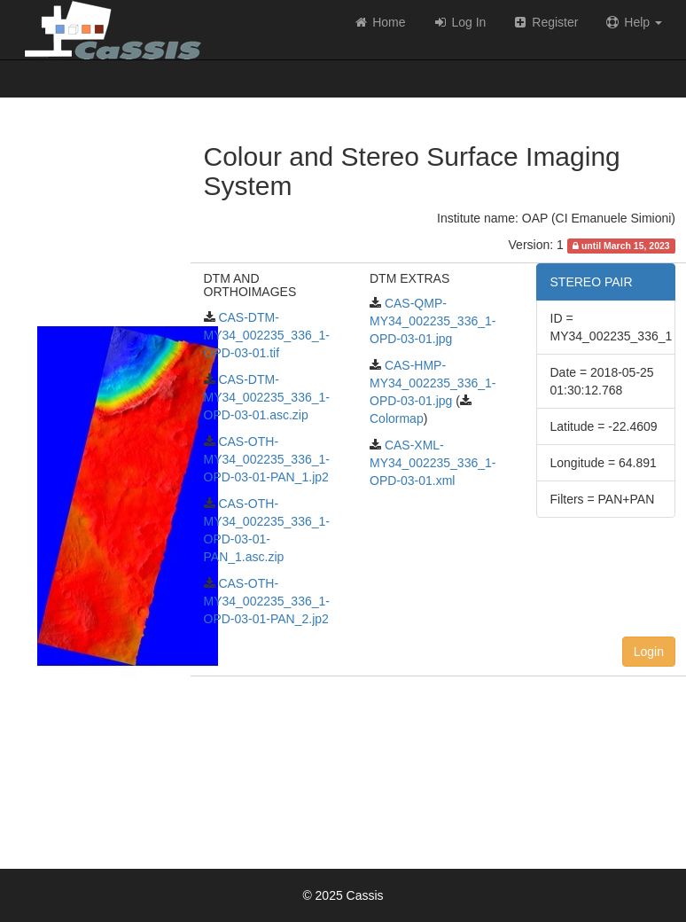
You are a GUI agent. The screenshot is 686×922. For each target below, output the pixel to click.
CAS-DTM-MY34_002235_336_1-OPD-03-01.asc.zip (267, 397)
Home (379, 22)
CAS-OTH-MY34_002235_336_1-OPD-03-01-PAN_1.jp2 (267, 459)
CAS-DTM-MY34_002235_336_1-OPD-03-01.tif (267, 335)
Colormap (397, 418)
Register (545, 22)
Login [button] (649, 652)
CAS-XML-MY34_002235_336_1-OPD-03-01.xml (432, 463)
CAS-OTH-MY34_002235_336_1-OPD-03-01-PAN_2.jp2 (267, 601)
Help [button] (633, 22)
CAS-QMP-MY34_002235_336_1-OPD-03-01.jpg (432, 321)
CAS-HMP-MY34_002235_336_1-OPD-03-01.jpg (432, 383)
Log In (460, 22)
